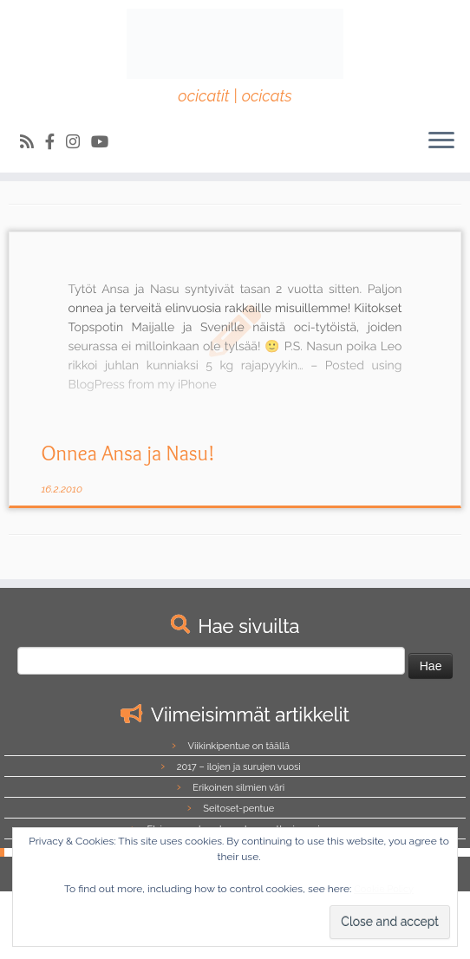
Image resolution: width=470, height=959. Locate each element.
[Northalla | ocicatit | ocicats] (235, 44)
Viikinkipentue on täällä (238, 746)
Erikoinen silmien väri (238, 787)
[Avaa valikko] (441, 141)
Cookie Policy (384, 889)
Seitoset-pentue (238, 808)
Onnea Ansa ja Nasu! (127, 453)
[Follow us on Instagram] (78, 142)
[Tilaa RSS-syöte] (32, 142)
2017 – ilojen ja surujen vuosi (239, 767)
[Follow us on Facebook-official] (55, 142)
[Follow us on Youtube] (105, 142)
